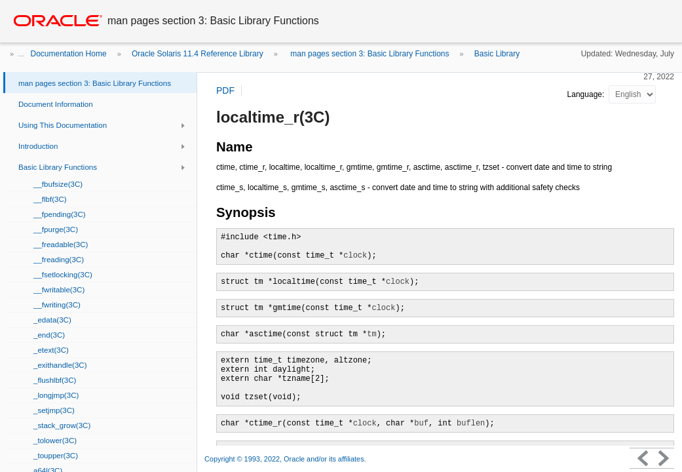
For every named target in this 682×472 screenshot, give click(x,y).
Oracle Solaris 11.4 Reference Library (197, 53)
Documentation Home (69, 53)
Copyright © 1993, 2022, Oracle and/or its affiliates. (286, 459)
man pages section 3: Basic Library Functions (368, 53)
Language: (587, 94)
